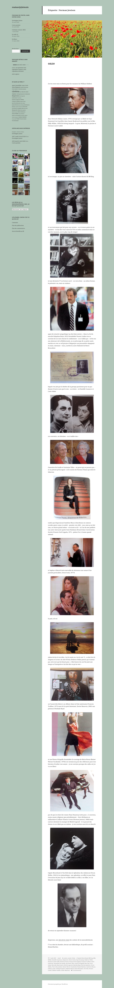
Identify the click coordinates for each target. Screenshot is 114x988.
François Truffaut (86, 961)
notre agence (15, 74)
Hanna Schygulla (79, 963)
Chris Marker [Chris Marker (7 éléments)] (15, 89)
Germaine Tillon (70, 963)
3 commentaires (76, 970)
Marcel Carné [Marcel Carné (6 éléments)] (24, 108)
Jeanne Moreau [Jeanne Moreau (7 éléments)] (15, 105)
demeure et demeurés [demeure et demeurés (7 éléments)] (25, 94)
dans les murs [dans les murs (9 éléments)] (25, 91)
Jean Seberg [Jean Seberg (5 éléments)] (21, 104)
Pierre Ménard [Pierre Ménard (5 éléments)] (21, 113)
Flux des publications (18, 225)
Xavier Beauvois (65, 970)
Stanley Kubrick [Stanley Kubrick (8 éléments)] (22, 117)
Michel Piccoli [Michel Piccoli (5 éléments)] (14, 111)
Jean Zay (87, 963)
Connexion (15, 222)
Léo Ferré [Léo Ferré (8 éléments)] (14, 108)
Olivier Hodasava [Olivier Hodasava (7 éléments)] (21, 112)
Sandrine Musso (90, 967)
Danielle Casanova (57, 960)
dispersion (65, 960)
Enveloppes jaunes (17, 20)
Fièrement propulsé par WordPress (58, 984)
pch (60, 958)
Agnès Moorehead (83, 958)
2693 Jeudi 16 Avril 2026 (18, 141)
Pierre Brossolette (57, 967)
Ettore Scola (72, 960)
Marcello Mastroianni (57, 965)
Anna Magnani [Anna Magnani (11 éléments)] (16, 87)
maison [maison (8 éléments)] (20, 108)
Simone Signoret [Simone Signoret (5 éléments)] (15, 117)
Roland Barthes (81, 967)
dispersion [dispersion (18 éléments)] (15, 96)
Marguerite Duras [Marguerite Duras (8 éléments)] (16, 110)
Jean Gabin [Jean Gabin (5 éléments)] (23, 103)
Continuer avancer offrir (19, 30)
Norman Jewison (85, 965)
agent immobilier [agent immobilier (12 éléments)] (17, 85)
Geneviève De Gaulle (59, 963)
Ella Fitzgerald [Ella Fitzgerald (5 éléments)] (22, 96)
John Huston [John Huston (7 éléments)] (26, 105)
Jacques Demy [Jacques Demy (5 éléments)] (22, 101)
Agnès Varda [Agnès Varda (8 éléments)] (25, 85)
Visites (73, 958)
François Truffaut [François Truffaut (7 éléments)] (16, 101)
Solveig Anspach (60, 968)
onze (51, 63)
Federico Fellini (89, 960)
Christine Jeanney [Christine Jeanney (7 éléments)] (22, 89)
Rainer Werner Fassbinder (70, 967)
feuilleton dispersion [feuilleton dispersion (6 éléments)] (16, 99)
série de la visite (64, 940)
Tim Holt (86, 968)
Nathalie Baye (77, 965)
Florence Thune (64, 961)
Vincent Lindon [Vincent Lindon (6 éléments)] (23, 118)
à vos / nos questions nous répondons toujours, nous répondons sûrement (19, 69)
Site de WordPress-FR (18, 231)
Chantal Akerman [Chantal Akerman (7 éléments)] (24, 87)
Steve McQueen (78, 968)
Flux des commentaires (18, 228)
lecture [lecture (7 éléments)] (13, 106)
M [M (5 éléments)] (17, 108)
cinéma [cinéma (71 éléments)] (15, 91)
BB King (91, 958)
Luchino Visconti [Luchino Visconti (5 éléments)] (18, 106)
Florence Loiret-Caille (53, 961)
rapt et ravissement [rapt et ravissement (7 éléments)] (16, 115)
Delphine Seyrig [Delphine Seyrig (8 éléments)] (16, 94)
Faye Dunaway (80, 960)
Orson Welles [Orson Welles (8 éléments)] (15, 113)
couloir (65, 958)
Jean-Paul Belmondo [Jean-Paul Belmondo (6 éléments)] (16, 103)
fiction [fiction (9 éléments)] (22, 99)
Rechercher (15, 49)
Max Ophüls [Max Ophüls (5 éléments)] (23, 110)
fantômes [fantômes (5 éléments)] (19, 97)
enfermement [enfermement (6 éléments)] (15, 97)
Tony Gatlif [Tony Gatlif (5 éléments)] (14, 118)
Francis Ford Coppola (75, 961)
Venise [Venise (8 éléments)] (18, 119)
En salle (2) (15, 34)
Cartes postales (16, 25)
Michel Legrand (68, 965)
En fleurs (14, 39)
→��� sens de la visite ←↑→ (20, 65)
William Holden (56, 970)
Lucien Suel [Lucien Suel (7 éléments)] (24, 106)
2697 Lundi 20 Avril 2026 (19, 136)
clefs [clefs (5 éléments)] (20, 91)
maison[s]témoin (20, 7)
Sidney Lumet (51, 968)
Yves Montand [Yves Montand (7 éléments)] (15, 120)
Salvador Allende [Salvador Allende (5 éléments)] (24, 115)
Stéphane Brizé (70, 968)
